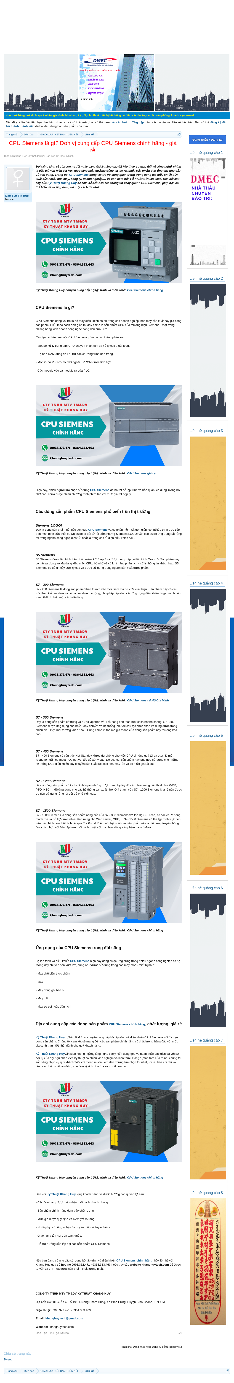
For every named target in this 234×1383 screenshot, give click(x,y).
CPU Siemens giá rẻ (141, 473)
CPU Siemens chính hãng (145, 290)
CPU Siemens (79, 174)
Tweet (8, 1359)
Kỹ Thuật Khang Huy (62, 183)
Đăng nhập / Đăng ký (207, 139)
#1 (180, 1333)
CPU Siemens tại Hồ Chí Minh (148, 700)
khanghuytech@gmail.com (64, 1318)
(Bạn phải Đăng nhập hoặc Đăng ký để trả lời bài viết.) (152, 1346)
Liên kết (26, 156)
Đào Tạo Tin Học (55, 156)
